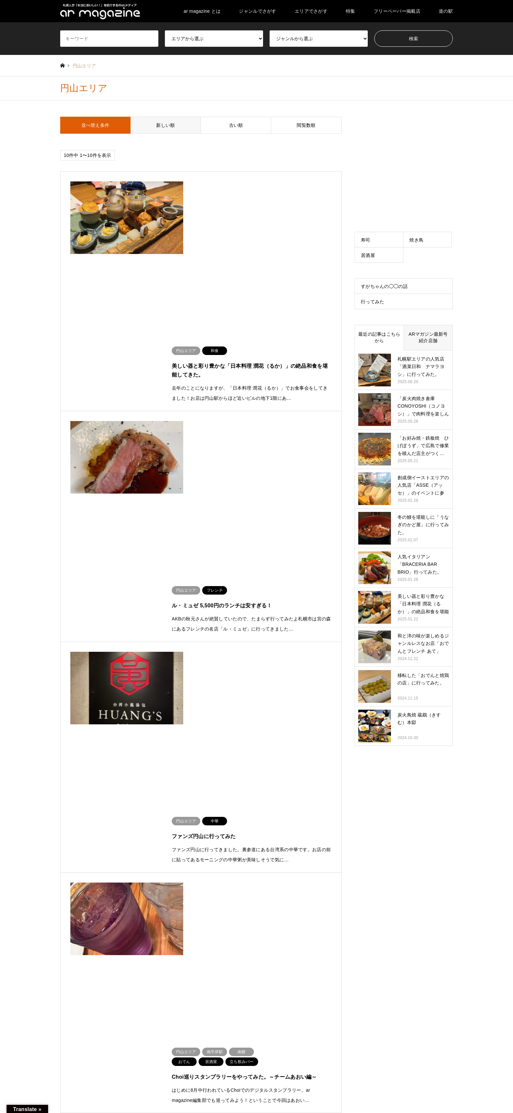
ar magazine (401, 1086)
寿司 (365, 240)
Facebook (71, 1085)
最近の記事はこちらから (379, 337)
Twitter (62, 1085)
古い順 (236, 125)
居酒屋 (368, 255)
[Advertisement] (404, 157)
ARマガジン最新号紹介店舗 (428, 337)
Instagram (79, 1085)
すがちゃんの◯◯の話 (384, 286)
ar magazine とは (202, 11)
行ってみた (372, 301)
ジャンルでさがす (257, 11)
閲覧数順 (306, 125)
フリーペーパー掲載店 (397, 11)
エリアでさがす (311, 11)
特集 (350, 11)
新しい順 (165, 125)
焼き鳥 (416, 240)
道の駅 (446, 11)
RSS (88, 1085)
